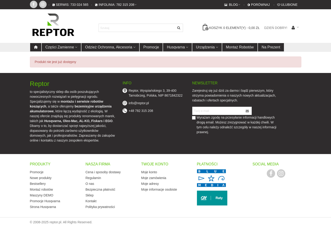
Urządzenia (205, 47)
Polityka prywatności (100, 207)
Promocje (151, 47)
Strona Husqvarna (43, 207)
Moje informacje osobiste (159, 189)
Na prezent (271, 47)
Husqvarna (176, 47)
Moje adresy (150, 184)
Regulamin (93, 178)
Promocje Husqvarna (45, 201)
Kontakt (91, 201)
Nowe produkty (40, 178)
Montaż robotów (240, 47)
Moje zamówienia (153, 178)
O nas (90, 184)
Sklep (90, 195)
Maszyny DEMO (41, 195)
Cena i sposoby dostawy (103, 172)
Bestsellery (38, 184)
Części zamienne (59, 47)
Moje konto (149, 172)
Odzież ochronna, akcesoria (108, 47)
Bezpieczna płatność (100, 189)
